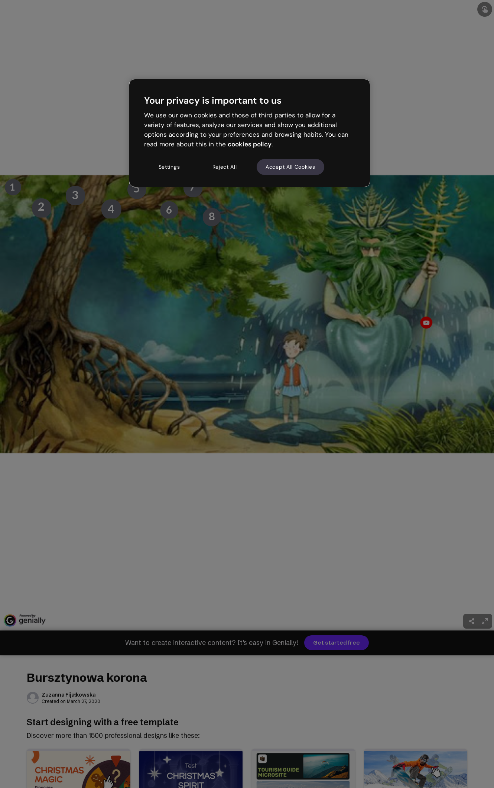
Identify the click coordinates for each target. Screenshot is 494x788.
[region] (249, 133)
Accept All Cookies (290, 166)
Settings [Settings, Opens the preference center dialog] (169, 166)
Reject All (224, 166)
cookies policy (250, 144)
